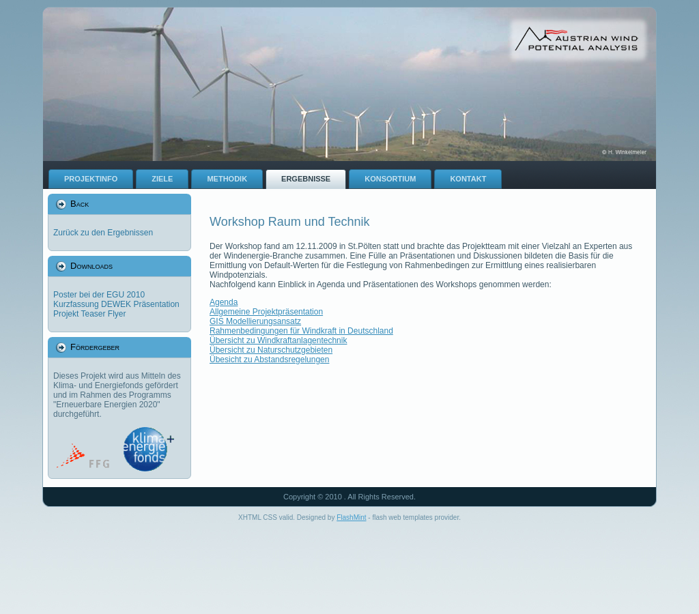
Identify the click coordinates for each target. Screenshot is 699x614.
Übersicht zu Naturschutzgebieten (271, 350)
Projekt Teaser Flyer (89, 314)
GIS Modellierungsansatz (255, 321)
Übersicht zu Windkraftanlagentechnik (278, 340)
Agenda (224, 302)
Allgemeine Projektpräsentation (266, 312)
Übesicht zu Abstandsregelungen (269, 359)
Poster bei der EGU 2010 (99, 294)
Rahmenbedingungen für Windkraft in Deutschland (301, 331)
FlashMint (351, 517)
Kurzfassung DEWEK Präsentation (116, 304)
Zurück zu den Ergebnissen (103, 232)
